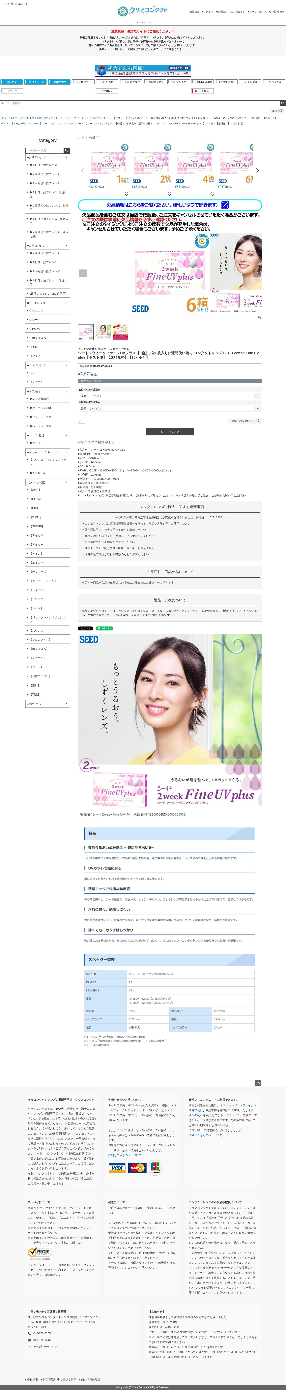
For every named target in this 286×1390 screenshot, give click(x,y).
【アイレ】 (36, 553)
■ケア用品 (33, 391)
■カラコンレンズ (37, 245)
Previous (83, 273)
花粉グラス (34, 703)
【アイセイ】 (37, 535)
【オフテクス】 (39, 571)
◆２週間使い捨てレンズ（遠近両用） (48, 234)
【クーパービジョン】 (43, 581)
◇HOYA (34, 328)
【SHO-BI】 (36, 526)
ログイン (208, 11)
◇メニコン (36, 310)
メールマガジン (257, 11)
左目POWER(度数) (90, 402)
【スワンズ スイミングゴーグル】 (47, 462)
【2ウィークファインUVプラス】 (88, 118)
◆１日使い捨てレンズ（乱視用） (47, 194)
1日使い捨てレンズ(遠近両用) (47, 293)
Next (257, 273)
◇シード (63, 118)
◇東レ (33, 346)
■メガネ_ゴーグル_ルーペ (43, 452)
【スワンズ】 (37, 630)
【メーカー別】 (19, 123)
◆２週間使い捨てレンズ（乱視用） (48, 207)
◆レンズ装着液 (39, 398)
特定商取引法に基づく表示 (59, 1379)
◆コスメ (35, 443)
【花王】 (35, 694)
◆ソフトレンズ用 (40, 417)
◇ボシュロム (37, 337)
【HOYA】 (36, 499)
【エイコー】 (37, 562)
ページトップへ (258, 1083)
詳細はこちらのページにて (125, 1155)
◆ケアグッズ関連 (40, 407)
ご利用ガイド (238, 11)
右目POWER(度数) (90, 389)
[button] (82, 170)
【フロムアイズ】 (40, 639)
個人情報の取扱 (90, 1379)
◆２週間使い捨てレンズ (42, 118)
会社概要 (194, 11)
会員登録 (222, 11)
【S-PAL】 (36, 517)
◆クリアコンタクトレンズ (59, 123)
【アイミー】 (37, 544)
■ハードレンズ (36, 303)
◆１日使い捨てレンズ (43, 165)
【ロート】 (36, 667)
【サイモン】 (37, 590)
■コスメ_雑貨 (35, 435)
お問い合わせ (277, 11)
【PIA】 (34, 508)
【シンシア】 (37, 599)
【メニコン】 (37, 658)
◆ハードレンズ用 (40, 426)
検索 (283, 103)
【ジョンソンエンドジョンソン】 (47, 619)
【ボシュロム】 (39, 648)
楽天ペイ (33, 1207)
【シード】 (36, 123)
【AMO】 (35, 489)
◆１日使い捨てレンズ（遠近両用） (48, 221)
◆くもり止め (37, 473)
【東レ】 (35, 685)
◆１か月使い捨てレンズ (44, 183)
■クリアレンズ (19, 118)
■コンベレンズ (36, 365)
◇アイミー (36, 356)
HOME (4, 118)
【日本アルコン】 (40, 676)
